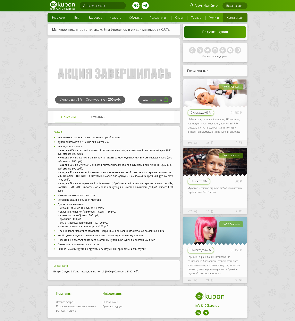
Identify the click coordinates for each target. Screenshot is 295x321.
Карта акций (235, 17)
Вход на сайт (235, 5)
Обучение (135, 17)
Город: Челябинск (204, 5)
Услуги (214, 17)
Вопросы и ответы (66, 310)
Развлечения (158, 17)
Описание (68, 117)
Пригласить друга (112, 306)
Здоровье (95, 17)
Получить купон (215, 32)
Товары (196, 17)
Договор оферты (65, 302)
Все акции (58, 17)
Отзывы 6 (98, 117)
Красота (115, 17)
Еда (76, 17)
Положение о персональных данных (76, 306)
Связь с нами (110, 302)
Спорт (179, 17)
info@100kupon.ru (207, 305)
